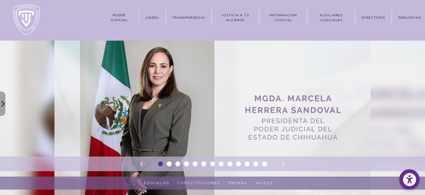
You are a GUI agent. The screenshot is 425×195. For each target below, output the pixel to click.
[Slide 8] (221, 164)
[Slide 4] (186, 164)
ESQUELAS (156, 183)
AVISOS (264, 183)
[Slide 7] (212, 164)
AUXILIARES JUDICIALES (331, 17)
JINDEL (152, 18)
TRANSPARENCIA (188, 18)
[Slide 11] (247, 164)
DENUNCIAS (409, 18)
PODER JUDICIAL (119, 17)
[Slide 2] (169, 164)
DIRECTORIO (373, 18)
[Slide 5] (195, 164)
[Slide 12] (255, 164)
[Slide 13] (264, 164)
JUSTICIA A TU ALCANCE (235, 17)
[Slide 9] (229, 164)
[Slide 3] (177, 164)
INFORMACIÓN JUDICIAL (283, 17)
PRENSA (237, 183)
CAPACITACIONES (199, 183)
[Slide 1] (160, 164)
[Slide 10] (238, 164)
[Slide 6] (203, 164)
